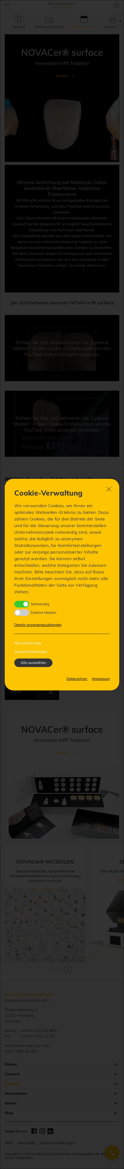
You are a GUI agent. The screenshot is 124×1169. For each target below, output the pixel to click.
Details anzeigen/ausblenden (38, 625)
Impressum (101, 678)
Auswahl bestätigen (31, 651)
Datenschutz (77, 678)
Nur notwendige (27, 643)
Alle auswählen (33, 662)
